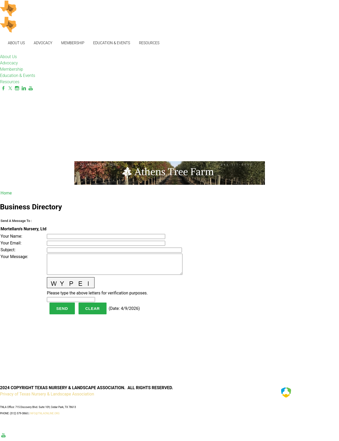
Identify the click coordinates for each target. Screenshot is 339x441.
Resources (149, 43)
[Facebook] (3, 88)
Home (6, 193)
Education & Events (111, 43)
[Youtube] (31, 88)
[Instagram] (17, 88)
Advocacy (43, 43)
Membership (72, 43)
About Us (16, 43)
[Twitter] (10, 88)
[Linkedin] (24, 88)
